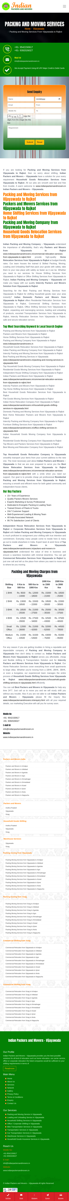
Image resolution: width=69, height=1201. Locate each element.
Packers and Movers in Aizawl (16, 785)
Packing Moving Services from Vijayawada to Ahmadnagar (26, 873)
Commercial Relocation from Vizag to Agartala (21, 998)
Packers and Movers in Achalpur (17, 766)
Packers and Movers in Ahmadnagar (18, 779)
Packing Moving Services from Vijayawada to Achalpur (24, 860)
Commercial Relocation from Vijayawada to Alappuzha (24, 977)
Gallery (10, 1091)
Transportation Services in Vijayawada (22, 1130)
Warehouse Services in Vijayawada (21, 1136)
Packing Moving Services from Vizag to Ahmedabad (23, 920)
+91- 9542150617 (23, 47)
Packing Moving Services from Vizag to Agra (21, 913)
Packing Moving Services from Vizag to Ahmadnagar (24, 917)
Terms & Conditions (15, 1097)
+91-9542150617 (10, 1153)
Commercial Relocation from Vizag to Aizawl (21, 1011)
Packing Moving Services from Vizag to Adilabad (22, 907)
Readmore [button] (9, 1068)
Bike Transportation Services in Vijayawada (24, 1127)
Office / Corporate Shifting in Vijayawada (23, 1124)
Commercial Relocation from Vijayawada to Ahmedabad (25, 964)
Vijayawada (38, 29)
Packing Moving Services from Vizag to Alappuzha (23, 933)
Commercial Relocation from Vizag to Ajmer (21, 1014)
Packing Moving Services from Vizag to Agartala (22, 910)
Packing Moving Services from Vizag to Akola (21, 930)
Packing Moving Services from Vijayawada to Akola (23, 886)
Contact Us (11, 1103)
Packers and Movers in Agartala (16, 773)
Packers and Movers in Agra (15, 776)
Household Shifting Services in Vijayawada (24, 1121)
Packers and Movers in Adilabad (17, 769)
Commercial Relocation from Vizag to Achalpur (22, 991)
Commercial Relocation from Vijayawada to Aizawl (23, 967)
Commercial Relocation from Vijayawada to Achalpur (24, 948)
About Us (11, 1082)
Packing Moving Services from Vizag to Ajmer (21, 926)
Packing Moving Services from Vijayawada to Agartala (24, 866)
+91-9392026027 (10, 1156)
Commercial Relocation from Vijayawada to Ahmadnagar (25, 960)
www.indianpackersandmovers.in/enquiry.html (24, 700)
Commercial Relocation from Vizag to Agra (20, 1001)
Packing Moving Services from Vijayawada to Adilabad (24, 863)
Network (10, 1088)
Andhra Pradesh (11, 808)
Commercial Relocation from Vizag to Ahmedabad (23, 1008)
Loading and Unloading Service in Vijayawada (25, 1117)
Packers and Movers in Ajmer (16, 789)
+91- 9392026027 (23, 50)
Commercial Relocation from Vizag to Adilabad (22, 995)
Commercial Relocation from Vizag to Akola (20, 1017)
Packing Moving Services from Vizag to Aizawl (21, 923)
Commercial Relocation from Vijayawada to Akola (22, 973)
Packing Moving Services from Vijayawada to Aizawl (23, 879)
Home (27, 29)
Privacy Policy (13, 1094)
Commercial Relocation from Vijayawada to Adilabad (24, 951)
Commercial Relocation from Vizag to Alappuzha (22, 1020)
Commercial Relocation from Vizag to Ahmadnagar (23, 1004)
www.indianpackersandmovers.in (51, 186)
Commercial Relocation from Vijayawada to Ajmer (23, 970)
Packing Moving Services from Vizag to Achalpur (22, 904)
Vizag (7, 814)
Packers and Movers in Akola (16, 792)
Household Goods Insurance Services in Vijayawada (28, 1139)
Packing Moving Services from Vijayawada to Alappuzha (25, 889)
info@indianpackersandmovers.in (26, 61)
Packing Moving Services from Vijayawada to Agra (23, 870)
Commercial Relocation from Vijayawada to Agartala (23, 954)
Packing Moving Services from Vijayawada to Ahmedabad (25, 876)
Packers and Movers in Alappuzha (17, 795)
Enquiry (10, 1100)
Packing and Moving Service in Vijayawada (24, 1114)
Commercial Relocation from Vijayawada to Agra (22, 957)
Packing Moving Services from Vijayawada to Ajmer (23, 882)
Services (10, 1085)
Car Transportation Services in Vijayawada (24, 1133)
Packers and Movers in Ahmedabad (18, 782)
